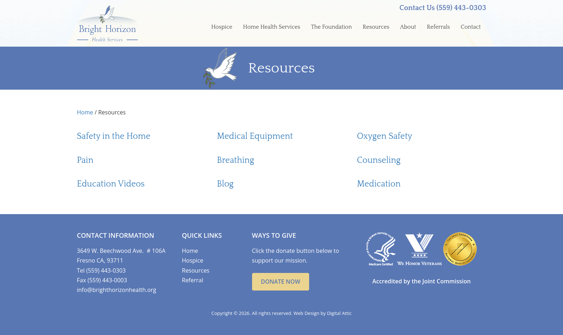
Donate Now (281, 282)
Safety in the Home (113, 136)
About (408, 27)
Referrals (438, 27)
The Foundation (331, 27)
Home (85, 112)
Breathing (235, 160)
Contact (471, 27)
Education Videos (111, 184)
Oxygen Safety (384, 136)
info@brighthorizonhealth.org (116, 290)
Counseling (378, 160)
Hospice (221, 27)
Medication (379, 184)
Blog (225, 184)
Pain (85, 160)
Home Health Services (271, 27)
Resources (376, 27)
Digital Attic (339, 313)
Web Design (307, 313)
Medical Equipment (255, 136)
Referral (192, 280)
